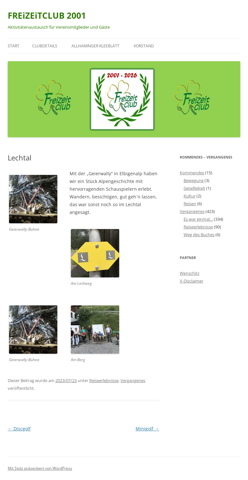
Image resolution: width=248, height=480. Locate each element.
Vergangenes (132, 380)
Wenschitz (189, 273)
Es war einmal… (198, 219)
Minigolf (147, 429)
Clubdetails (44, 46)
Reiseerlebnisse (104, 380)
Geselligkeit (194, 188)
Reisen (190, 203)
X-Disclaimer (191, 281)
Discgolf (19, 429)
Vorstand (144, 46)
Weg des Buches (199, 234)
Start (13, 46)
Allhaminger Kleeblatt (95, 46)
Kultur (190, 196)
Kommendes (192, 173)
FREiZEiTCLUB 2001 (47, 15)
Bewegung (194, 180)
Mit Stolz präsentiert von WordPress (40, 468)
